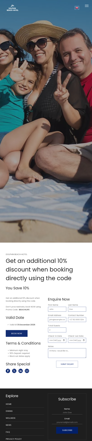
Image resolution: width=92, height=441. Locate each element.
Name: (67, 409)
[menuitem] (25, 404)
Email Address (54, 315)
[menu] (87, 6)
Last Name (73, 305)
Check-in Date (55, 336)
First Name (53, 305)
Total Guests (54, 325)
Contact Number (76, 315)
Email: (67, 418)
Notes (51, 346)
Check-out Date (75, 336)
